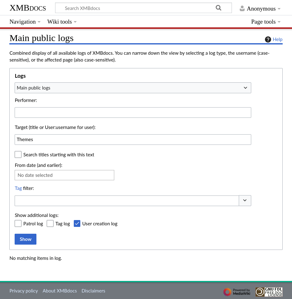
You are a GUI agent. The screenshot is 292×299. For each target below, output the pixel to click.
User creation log (99, 223)
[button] (245, 200)
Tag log (62, 223)
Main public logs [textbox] (33, 87)
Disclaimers (93, 290)
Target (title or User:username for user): (55, 127)
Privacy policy (23, 290)
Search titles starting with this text (58, 154)
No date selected (35, 175)
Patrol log (33, 223)
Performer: (26, 100)
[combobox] (133, 87)
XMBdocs (27, 7)
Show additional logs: (37, 215)
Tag (18, 188)
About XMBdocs (60, 290)
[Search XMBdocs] (143, 8)
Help (272, 39)
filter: (24, 188)
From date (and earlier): (38, 165)
